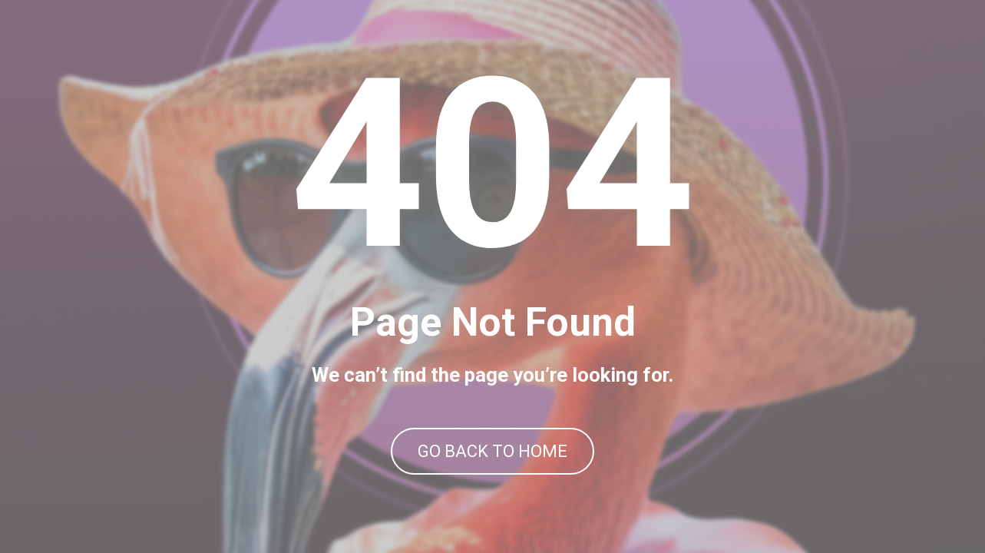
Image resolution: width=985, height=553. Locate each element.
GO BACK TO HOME (492, 451)
